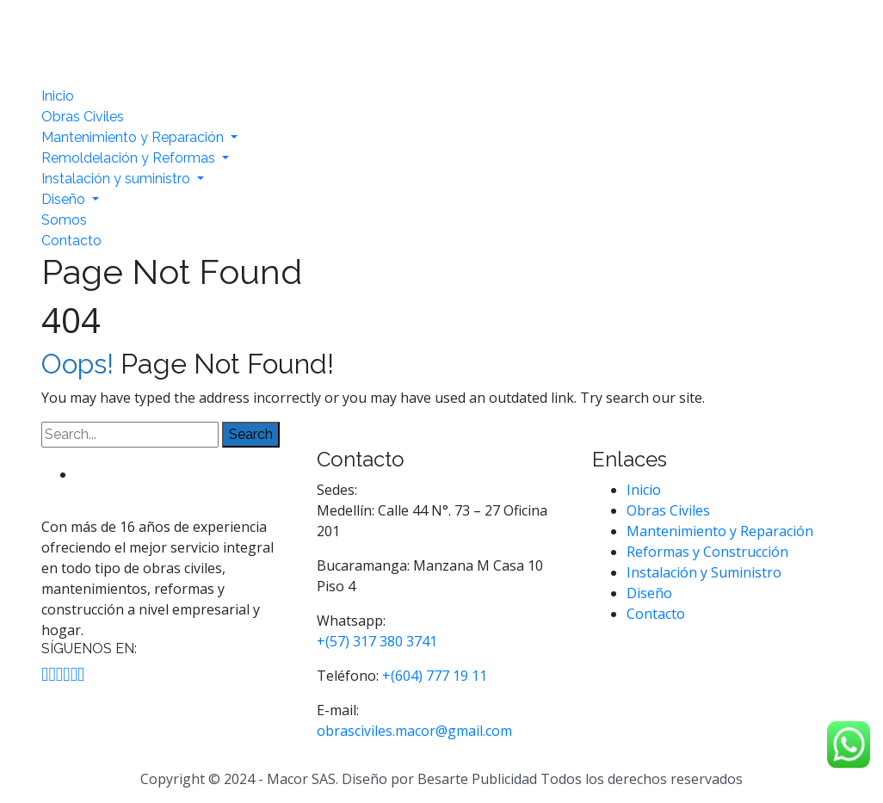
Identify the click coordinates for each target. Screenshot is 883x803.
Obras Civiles (82, 116)
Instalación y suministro (117, 178)
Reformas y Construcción (707, 551)
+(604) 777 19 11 (434, 675)
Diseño (65, 199)
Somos (64, 220)
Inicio (57, 96)
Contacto (71, 240)
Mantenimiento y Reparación (134, 137)
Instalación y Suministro (704, 572)
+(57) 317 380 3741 (377, 641)
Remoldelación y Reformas (130, 158)
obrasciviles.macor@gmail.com (414, 730)
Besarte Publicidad (477, 778)
